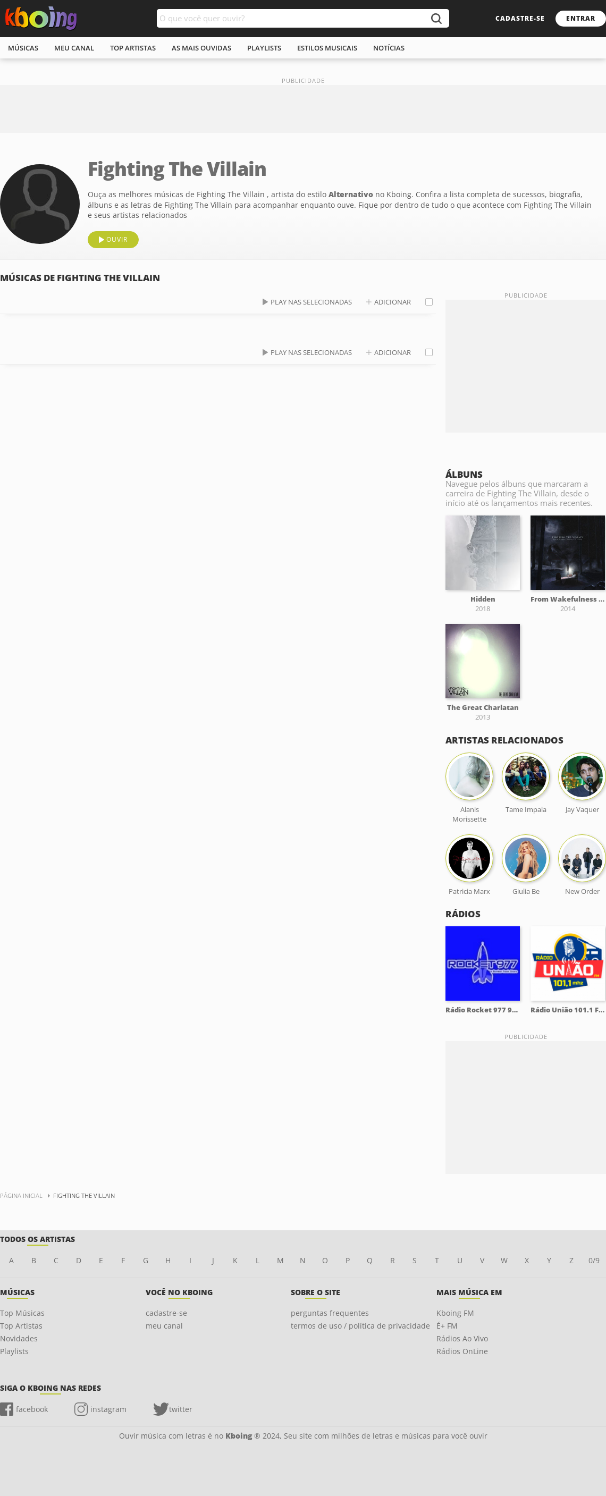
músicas (23, 48)
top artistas (133, 48)
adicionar (392, 302)
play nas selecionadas (311, 302)
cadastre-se (520, 18)
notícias (389, 48)
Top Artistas (21, 1326)
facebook (32, 1409)
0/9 (594, 1260)
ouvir (117, 239)
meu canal (74, 48)
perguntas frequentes (330, 1313)
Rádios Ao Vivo (462, 1338)
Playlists (14, 1351)
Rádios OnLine (462, 1351)
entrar (580, 18)
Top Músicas (22, 1313)
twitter (180, 1409)
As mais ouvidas (201, 48)
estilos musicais (327, 48)
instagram (108, 1409)
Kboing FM (455, 1313)
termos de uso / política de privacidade (360, 1326)
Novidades (19, 1338)
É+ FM (447, 1326)
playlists (264, 48)
